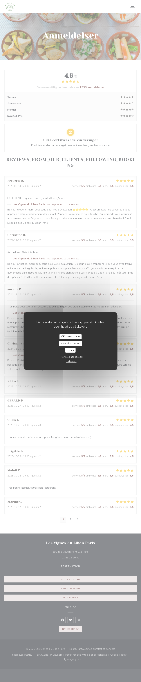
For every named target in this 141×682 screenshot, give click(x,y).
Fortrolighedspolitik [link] (71, 356)
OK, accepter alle (70, 336)
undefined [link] (71, 361)
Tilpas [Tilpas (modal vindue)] (70, 350)
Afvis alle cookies (70, 343)
